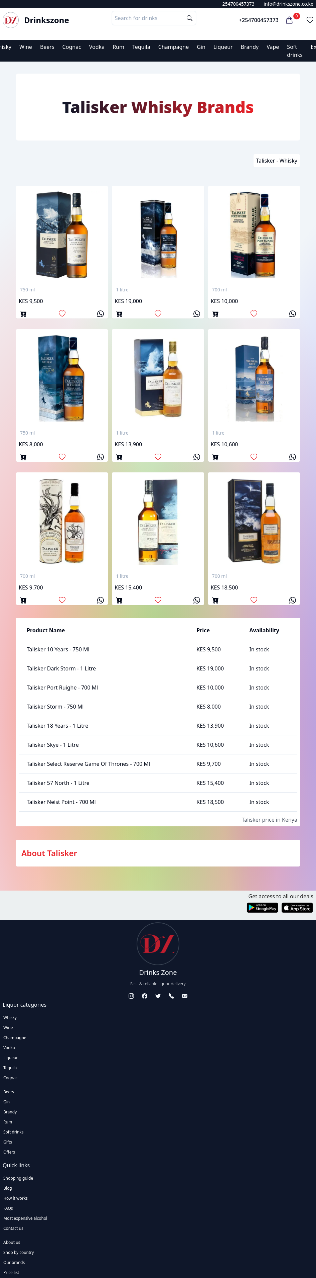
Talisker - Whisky (276, 160)
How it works (15, 1198)
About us (11, 1242)
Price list (11, 1272)
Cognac (71, 47)
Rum (118, 47)
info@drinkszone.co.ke (288, 4)
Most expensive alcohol (25, 1218)
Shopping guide (18, 1178)
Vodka (97, 47)
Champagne (173, 47)
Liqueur (223, 47)
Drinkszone (46, 20)
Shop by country (18, 1252)
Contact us (13, 1228)
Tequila (141, 47)
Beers (47, 47)
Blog (7, 1188)
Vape (273, 47)
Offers (9, 1152)
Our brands (14, 1262)
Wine (25, 47)
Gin (201, 47)
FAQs (8, 1208)
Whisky (10, 1017)
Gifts (7, 1142)
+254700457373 (237, 4)
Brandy (250, 47)
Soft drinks (13, 1132)
